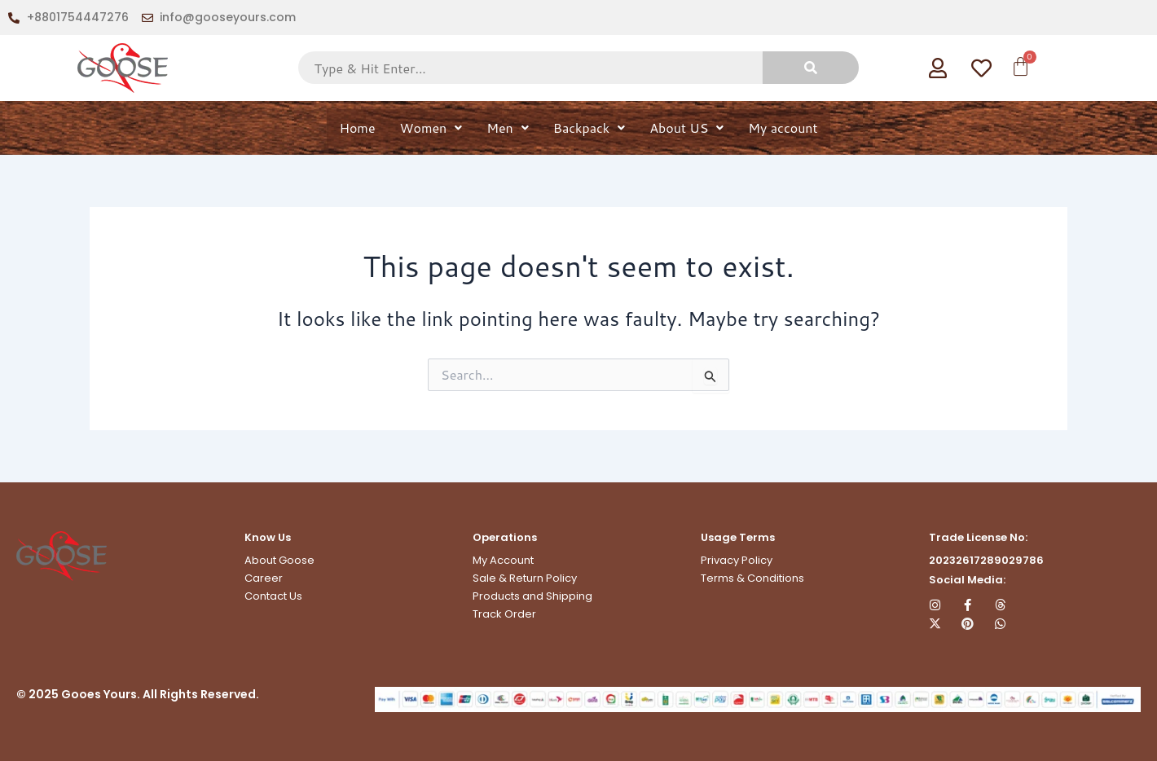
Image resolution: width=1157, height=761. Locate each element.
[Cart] (1019, 66)
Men (507, 127)
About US (686, 127)
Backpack (589, 127)
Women (431, 127)
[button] (431, 128)
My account (782, 127)
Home (357, 127)
